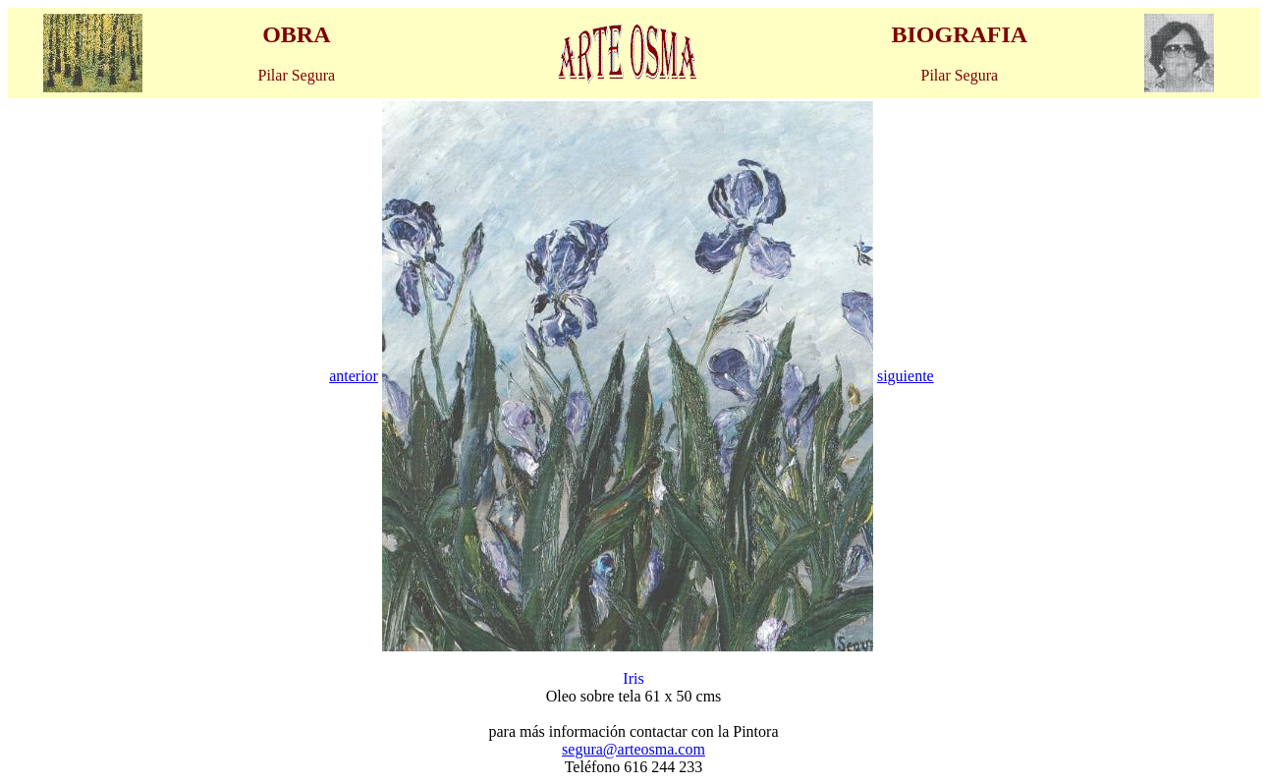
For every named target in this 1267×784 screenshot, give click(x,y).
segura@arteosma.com (633, 749)
